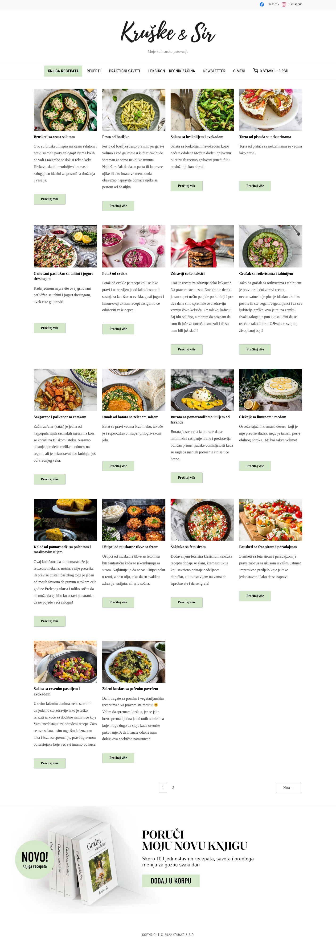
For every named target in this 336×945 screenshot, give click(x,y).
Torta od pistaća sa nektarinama (265, 137)
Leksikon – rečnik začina (171, 71)
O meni (239, 71)
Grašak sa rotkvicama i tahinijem (266, 273)
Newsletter (214, 71)
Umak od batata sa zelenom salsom (130, 417)
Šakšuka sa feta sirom (188, 547)
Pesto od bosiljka (116, 137)
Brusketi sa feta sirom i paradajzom (268, 547)
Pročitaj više (49, 199)
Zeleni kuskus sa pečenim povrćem (130, 689)
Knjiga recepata (63, 71)
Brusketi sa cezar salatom (54, 137)
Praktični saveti (124, 71)
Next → (288, 787)
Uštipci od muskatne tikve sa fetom (130, 547)
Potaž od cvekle (114, 273)
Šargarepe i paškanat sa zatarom (60, 417)
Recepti (94, 71)
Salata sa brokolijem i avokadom (197, 137)
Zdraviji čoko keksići (188, 273)
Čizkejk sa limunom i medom (262, 417)
